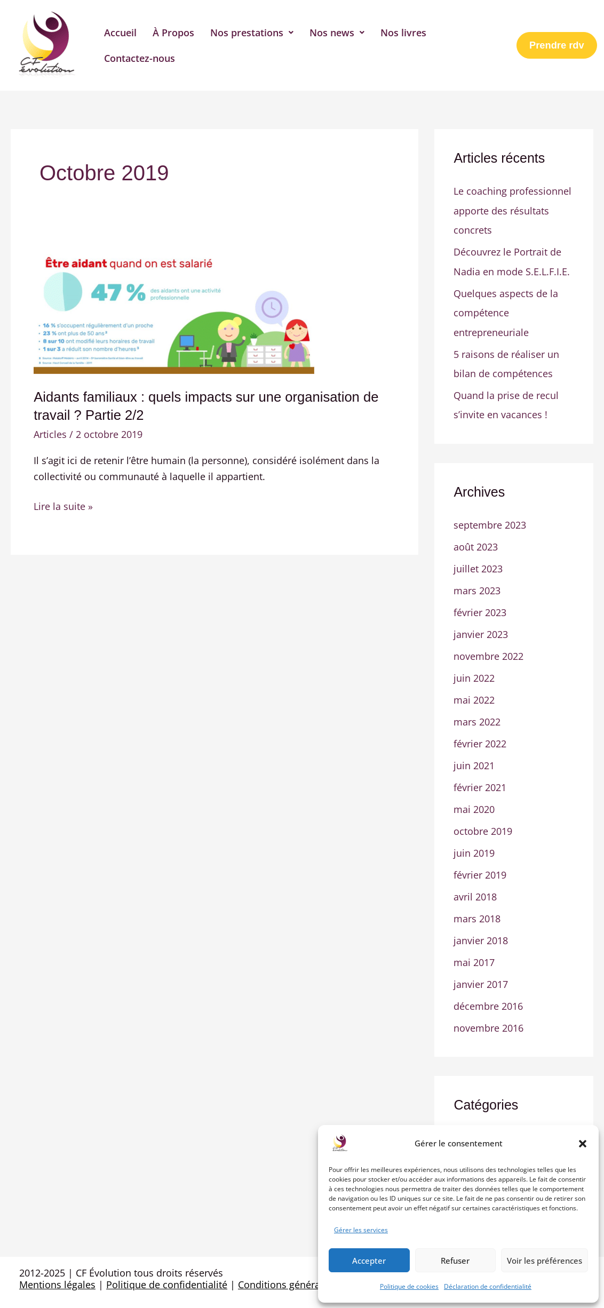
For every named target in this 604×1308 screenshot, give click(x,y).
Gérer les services (361, 1229)
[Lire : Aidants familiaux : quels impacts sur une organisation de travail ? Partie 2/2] (174, 311)
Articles (50, 434)
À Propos (173, 32)
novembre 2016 (488, 1018)
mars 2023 (477, 586)
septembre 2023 (490, 522)
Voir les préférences (544, 1260)
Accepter (369, 1260)
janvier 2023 (481, 630)
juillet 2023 (478, 565)
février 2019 (480, 868)
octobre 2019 (483, 824)
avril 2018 (475, 889)
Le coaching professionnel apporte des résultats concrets (512, 210)
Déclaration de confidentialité (487, 1286)
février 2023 (480, 608)
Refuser (455, 1260)
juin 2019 (474, 846)
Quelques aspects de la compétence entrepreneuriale (506, 311)
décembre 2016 (488, 997)
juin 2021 (474, 759)
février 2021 (480, 781)
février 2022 (480, 738)
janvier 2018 (481, 932)
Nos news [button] (336, 32)
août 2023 (476, 543)
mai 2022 (474, 695)
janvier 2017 (481, 975)
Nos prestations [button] (251, 32)
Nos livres (403, 32)
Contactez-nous (139, 58)
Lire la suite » (63, 506)
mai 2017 (474, 954)
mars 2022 (477, 716)
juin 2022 (474, 673)
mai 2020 (474, 802)
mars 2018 (477, 911)
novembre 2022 (488, 651)
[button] (582, 1143)
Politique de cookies (409, 1286)
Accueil (120, 32)
